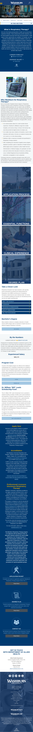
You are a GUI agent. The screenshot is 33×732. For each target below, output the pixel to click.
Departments (13, 20)
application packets (12, 435)
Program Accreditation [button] (10, 307)
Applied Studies (6, 20)
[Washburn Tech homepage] (16, 710)
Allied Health (19, 20)
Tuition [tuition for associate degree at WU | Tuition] (16, 379)
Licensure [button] (5, 304)
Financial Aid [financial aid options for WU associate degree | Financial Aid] (16, 383)
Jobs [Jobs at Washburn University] (17, 701)
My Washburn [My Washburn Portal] (16, 700)
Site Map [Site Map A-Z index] (16, 703)
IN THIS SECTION (16, 23)
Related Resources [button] (9, 313)
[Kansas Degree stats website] (16, 730)
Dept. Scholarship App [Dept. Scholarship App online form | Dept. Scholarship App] (16, 418)
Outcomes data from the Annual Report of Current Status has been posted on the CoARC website (16, 477)
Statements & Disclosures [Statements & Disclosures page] (16, 698)
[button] (29, 3)
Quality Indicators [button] (8, 310)
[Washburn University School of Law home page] (16, 714)
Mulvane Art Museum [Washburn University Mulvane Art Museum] (16, 695)
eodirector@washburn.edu (7, 723)
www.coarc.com (20, 459)
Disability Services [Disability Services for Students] (16, 697)
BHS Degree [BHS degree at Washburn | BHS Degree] (16, 329)
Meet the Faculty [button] (8, 301)
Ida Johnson (6, 631)
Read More (16, 583)
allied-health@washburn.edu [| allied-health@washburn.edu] (16, 668)
